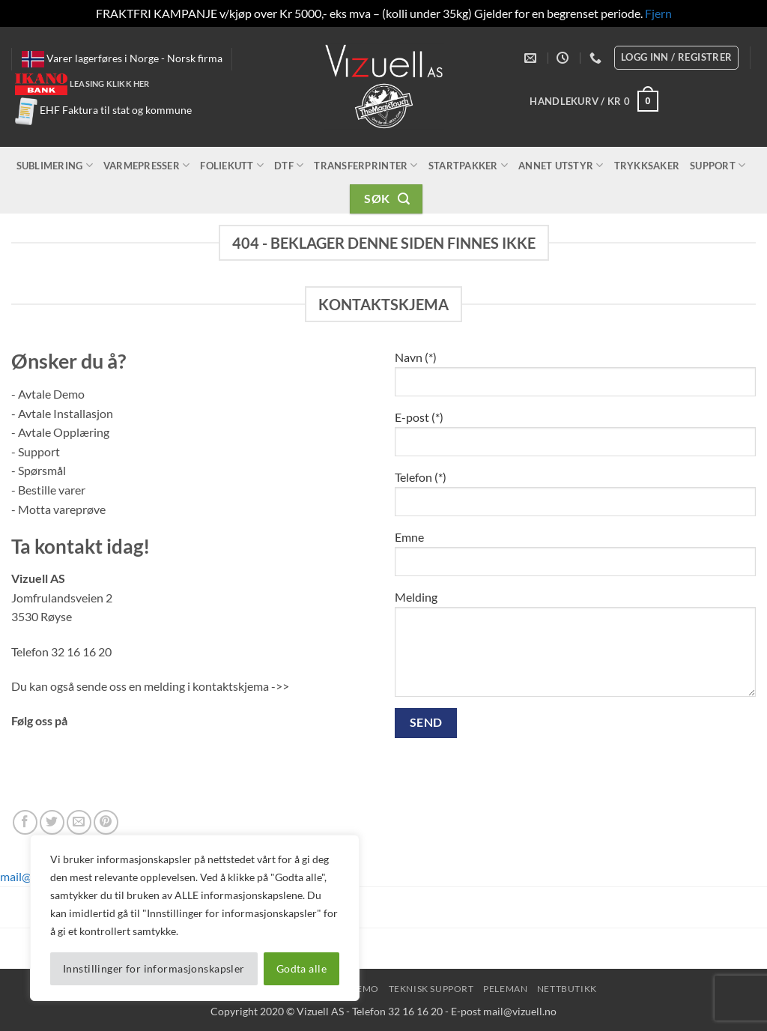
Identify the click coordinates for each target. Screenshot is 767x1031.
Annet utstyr (561, 165)
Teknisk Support (431, 988)
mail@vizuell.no (520, 1011)
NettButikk (567, 988)
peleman (505, 988)
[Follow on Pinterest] (106, 822)
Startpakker (468, 165)
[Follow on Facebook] (25, 822)
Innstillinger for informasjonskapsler (154, 968)
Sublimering (54, 165)
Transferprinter (365, 165)
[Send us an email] (79, 822)
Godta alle (301, 968)
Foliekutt (232, 165)
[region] (195, 918)
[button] (594, 101)
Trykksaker (647, 166)
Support (717, 165)
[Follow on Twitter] (52, 822)
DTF (288, 165)
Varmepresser (146, 165)
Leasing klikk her (110, 83)
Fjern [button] (658, 13)
